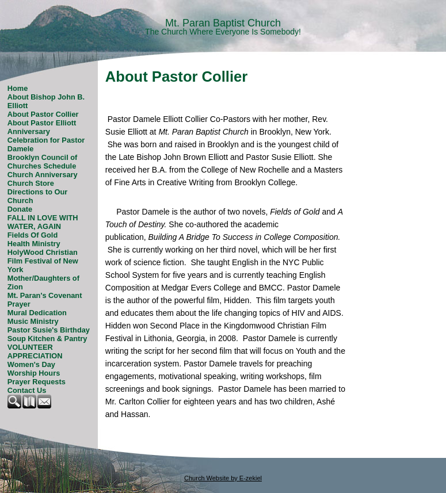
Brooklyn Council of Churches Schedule (42, 161)
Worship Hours (33, 373)
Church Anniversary (42, 174)
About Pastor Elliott (41, 123)
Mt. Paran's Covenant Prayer (44, 299)
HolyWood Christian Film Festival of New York (42, 261)
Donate (19, 209)
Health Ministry (33, 243)
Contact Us (27, 390)
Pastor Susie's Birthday (48, 330)
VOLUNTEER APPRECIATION (35, 351)
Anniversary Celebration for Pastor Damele (46, 140)
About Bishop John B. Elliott (46, 101)
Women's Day (31, 364)
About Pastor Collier (43, 114)
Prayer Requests (36, 381)
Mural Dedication (37, 312)
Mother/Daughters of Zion (43, 282)
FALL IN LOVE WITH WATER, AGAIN (42, 222)
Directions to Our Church (37, 196)
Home (17, 88)
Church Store (30, 183)
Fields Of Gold (32, 235)
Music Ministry (33, 321)
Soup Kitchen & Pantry (47, 338)
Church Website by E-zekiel (223, 478)
